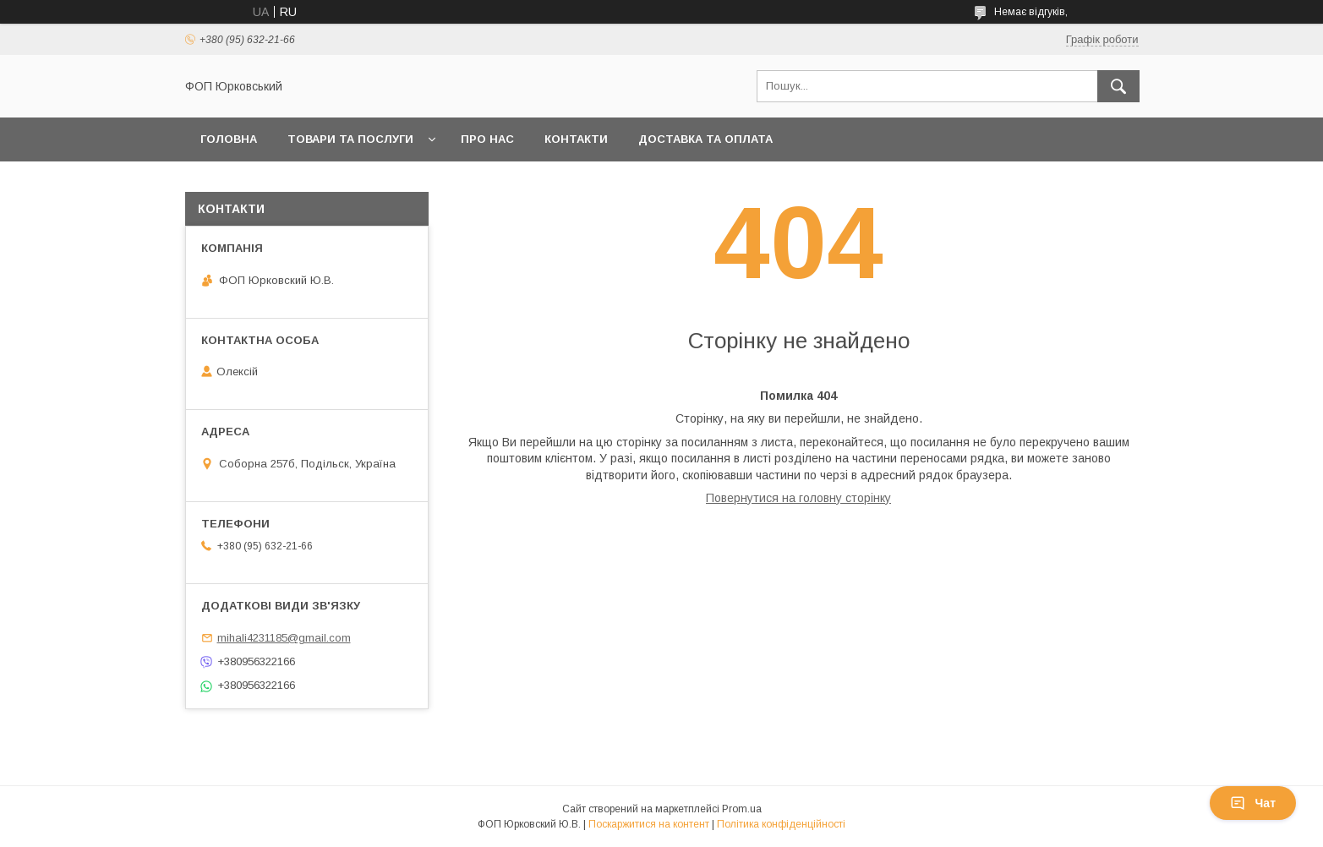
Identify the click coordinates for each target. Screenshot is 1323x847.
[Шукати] (1118, 86)
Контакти (576, 139)
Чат (1253, 803)
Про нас (487, 139)
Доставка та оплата (705, 139)
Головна (228, 139)
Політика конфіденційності (781, 824)
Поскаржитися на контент (648, 824)
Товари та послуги (350, 139)
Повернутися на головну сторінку (798, 498)
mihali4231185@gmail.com (284, 637)
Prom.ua (742, 809)
